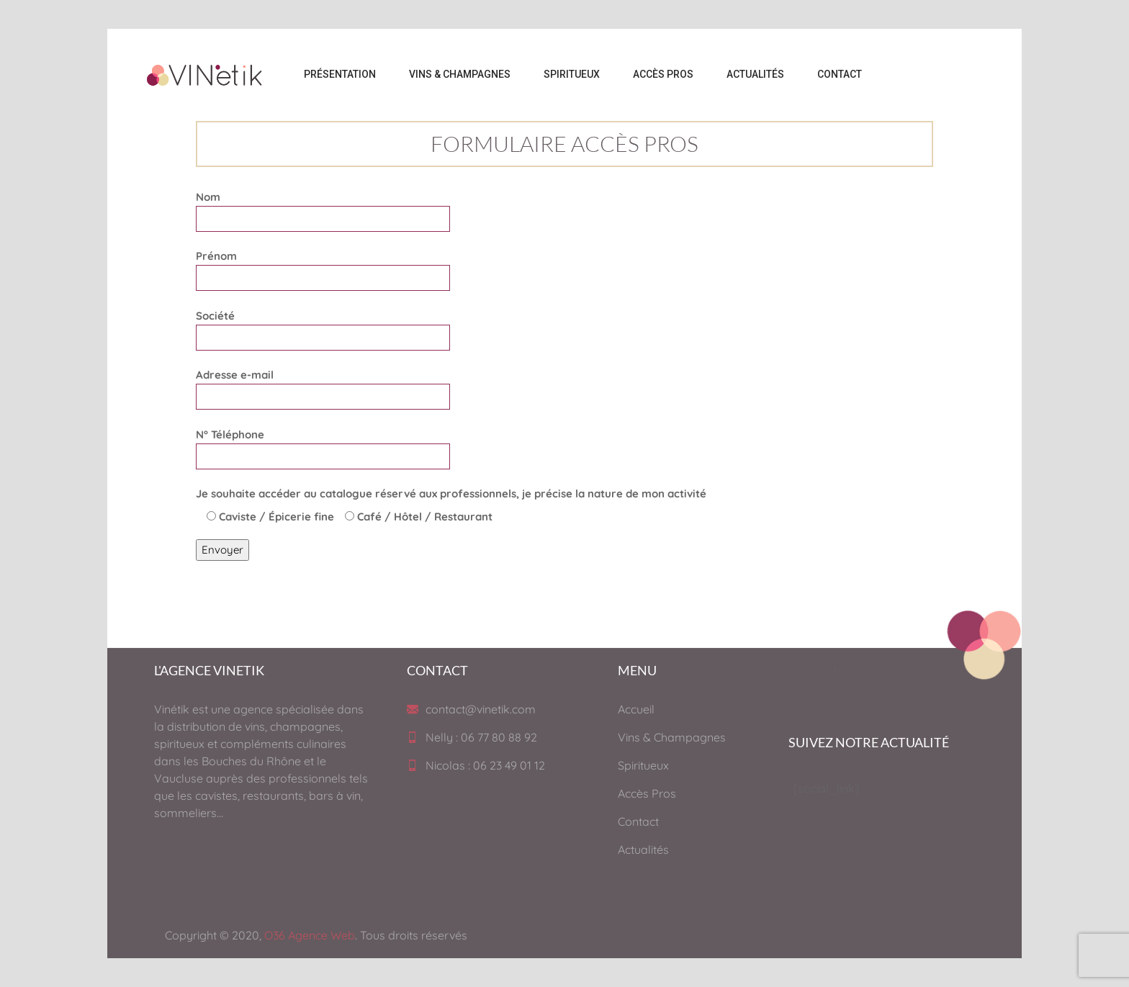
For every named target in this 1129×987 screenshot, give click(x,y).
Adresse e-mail (323, 385)
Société (323, 326)
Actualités (643, 849)
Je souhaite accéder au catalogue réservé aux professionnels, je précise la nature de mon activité (451, 493)
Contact (638, 821)
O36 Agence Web (309, 935)
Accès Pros (647, 793)
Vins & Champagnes (672, 737)
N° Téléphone (323, 445)
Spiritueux (643, 765)
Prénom (323, 266)
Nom (323, 207)
